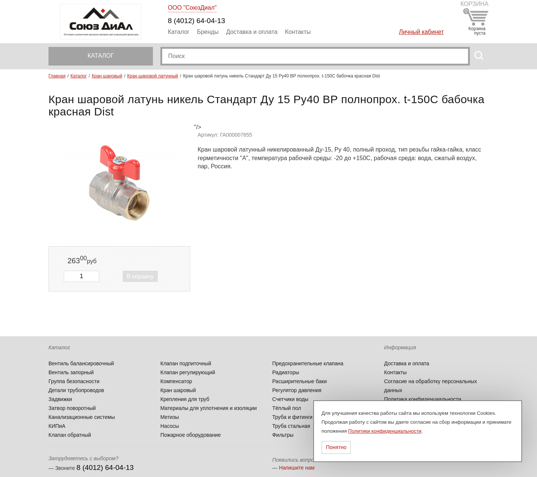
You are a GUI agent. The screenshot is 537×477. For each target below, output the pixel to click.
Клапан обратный (69, 435)
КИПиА (56, 426)
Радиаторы (285, 372)
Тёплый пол (286, 408)
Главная (57, 76)
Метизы (169, 417)
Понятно (336, 447)
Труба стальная (291, 426)
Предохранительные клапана (307, 363)
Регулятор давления (296, 390)
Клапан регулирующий (187, 372)
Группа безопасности (74, 381)
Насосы (169, 426)
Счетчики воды (290, 399)
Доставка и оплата (251, 32)
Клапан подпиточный (185, 363)
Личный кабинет (421, 32)
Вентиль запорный (71, 372)
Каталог (178, 32)
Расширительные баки (299, 381)
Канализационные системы (81, 417)
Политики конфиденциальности (384, 431)
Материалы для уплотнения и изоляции (208, 408)
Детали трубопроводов (76, 390)
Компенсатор (176, 381)
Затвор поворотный (72, 408)
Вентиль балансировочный (81, 363)
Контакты (298, 32)
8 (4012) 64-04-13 (196, 21)
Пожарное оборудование (190, 435)
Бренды (208, 32)
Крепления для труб (184, 399)
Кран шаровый (107, 76)
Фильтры (282, 435)
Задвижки (60, 399)
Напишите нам (296, 468)
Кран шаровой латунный (152, 76)
